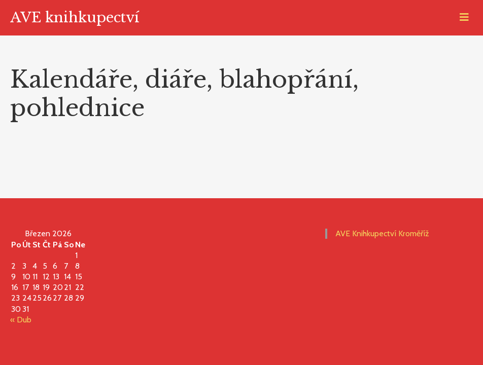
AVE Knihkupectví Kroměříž (382, 233)
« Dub (20, 319)
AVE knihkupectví (75, 17)
